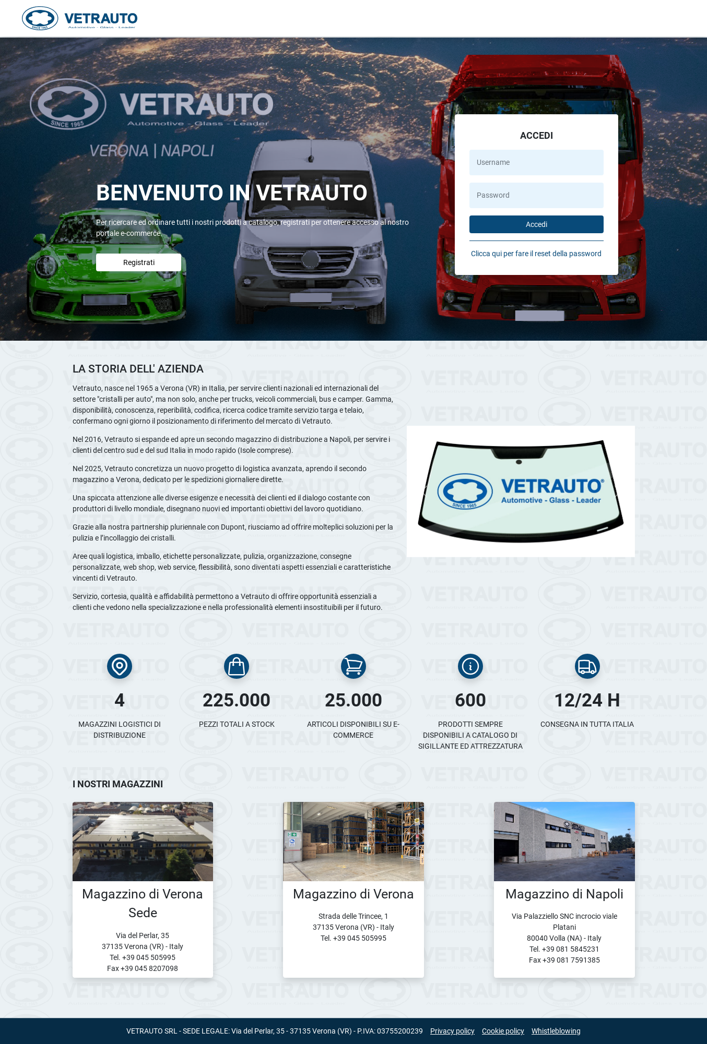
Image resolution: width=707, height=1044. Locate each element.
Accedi (536, 224)
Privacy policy (452, 1031)
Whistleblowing (556, 1031)
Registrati (139, 262)
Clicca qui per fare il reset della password (536, 253)
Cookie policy (503, 1031)
